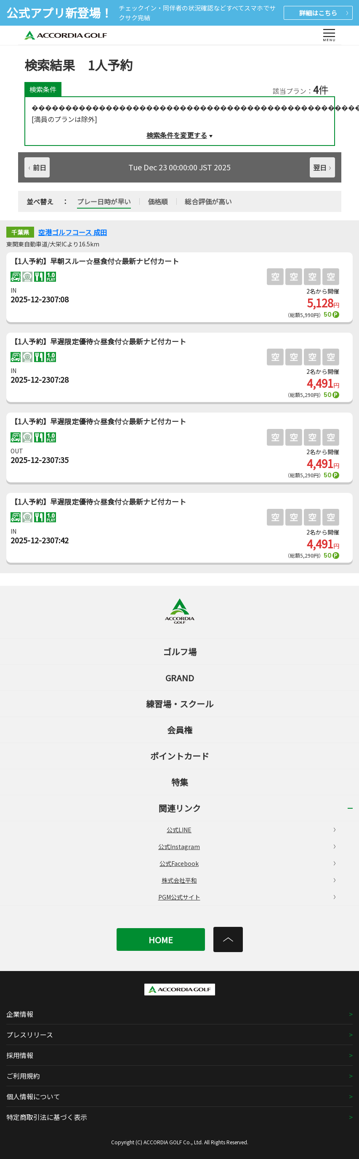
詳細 (323, 12)
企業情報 (19, 1014)
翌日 (322, 167)
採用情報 (19, 1055)
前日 (37, 167)
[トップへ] (228, 939)
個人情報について (33, 1096)
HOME (161, 940)
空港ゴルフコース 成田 (72, 232)
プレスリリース (29, 1034)
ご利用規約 (23, 1076)
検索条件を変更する (176, 135)
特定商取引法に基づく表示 (46, 1117)
